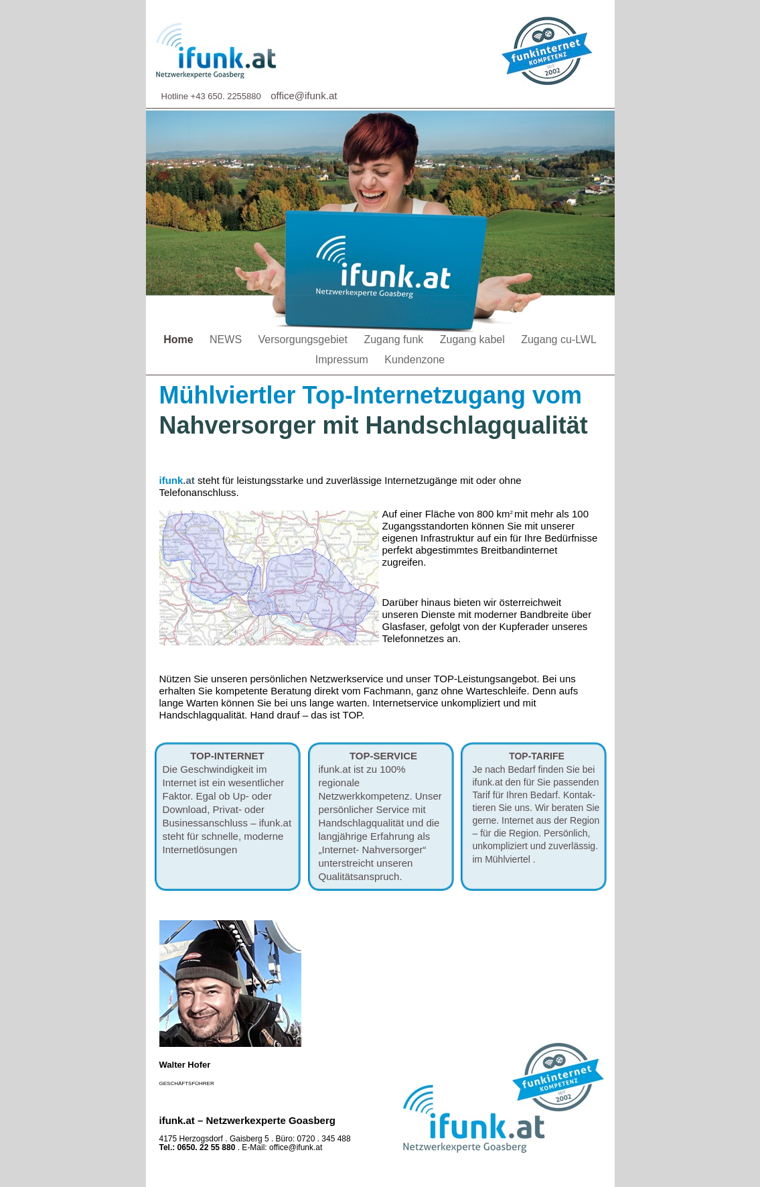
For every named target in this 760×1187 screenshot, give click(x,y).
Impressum (343, 359)
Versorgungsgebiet (304, 339)
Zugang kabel (474, 339)
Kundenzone (414, 359)
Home (179, 339)
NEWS (227, 339)
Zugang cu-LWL (559, 339)
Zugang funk (395, 339)
